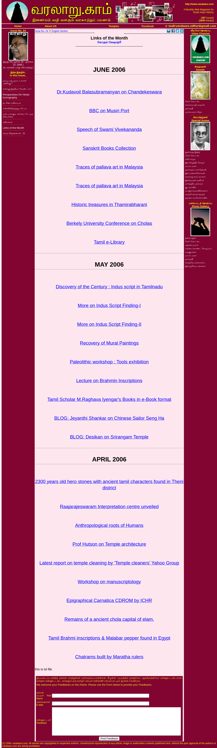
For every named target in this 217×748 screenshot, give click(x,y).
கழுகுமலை (190, 252)
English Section (60, 31)
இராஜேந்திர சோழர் (195, 162)
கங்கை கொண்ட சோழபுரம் (198, 248)
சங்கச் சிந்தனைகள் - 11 (14, 133)
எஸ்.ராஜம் (190, 159)
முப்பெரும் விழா (193, 112)
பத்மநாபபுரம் (191, 245)
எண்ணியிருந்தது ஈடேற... (15, 108)
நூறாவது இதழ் (192, 152)
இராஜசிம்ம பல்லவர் (195, 266)
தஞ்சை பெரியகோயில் (196, 198)
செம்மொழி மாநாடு (195, 105)
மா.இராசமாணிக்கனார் (196, 191)
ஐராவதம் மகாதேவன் (196, 169)
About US (51, 26)
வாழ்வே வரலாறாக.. (195, 262)
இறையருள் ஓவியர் (194, 180)
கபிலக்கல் (7, 122)
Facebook (148, 26)
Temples (114, 26)
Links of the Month (13, 127)
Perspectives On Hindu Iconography (16, 96)
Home (18, 26)
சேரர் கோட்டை (192, 101)
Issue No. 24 (41, 31)
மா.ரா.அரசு (190, 166)
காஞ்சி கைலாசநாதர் (195, 194)
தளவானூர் (190, 238)
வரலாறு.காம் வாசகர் (195, 176)
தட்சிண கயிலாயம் (12, 103)
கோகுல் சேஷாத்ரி (109, 42)
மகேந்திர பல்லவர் (194, 184)
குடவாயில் (190, 187)
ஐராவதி (189, 108)
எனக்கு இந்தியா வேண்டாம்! (17, 89)
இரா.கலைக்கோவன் (195, 173)
